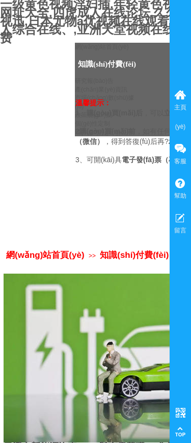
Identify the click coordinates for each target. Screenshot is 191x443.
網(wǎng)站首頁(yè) (45, 255)
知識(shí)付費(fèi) (134, 255)
